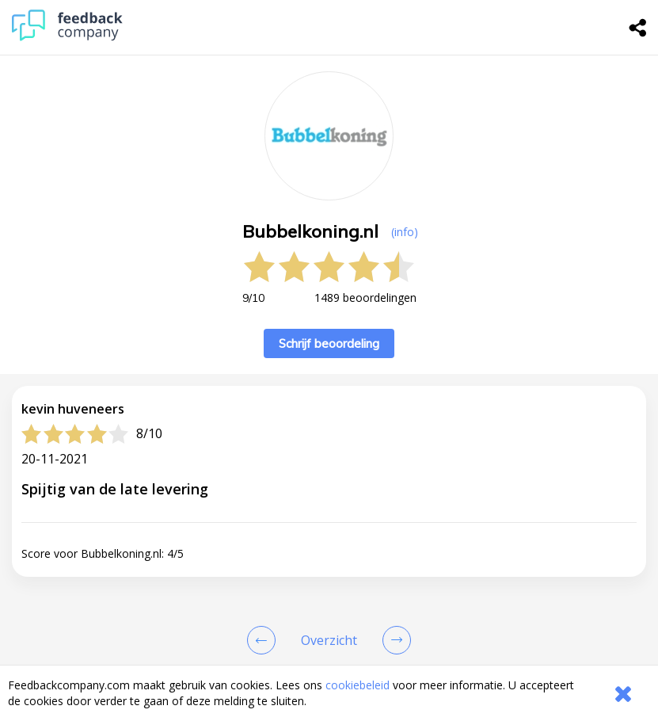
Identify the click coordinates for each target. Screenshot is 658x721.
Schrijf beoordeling (329, 343)
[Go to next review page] (393, 640)
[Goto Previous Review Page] (264, 640)
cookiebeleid (357, 684)
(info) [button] (404, 231)
